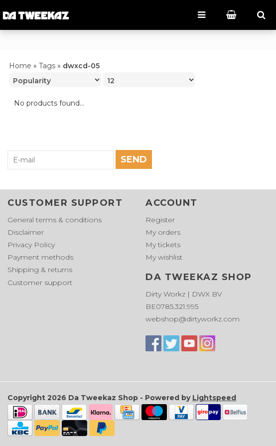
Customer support (39, 282)
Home (20, 65)
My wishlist (163, 257)
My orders (162, 232)
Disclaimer (25, 232)
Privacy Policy (31, 244)
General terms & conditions (54, 219)
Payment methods (40, 257)
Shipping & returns (39, 269)
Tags (47, 65)
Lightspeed (214, 397)
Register (160, 219)
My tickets (162, 244)
